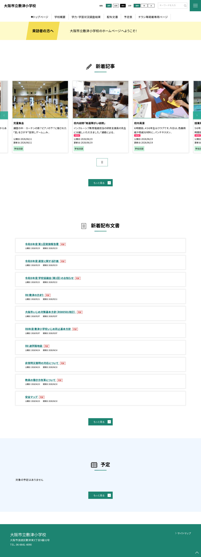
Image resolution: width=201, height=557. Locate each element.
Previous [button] (4, 115)
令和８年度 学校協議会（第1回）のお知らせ (49, 278)
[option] (40, 116)
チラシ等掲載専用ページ (153, 17)
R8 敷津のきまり (34, 295)
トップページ (40, 17)
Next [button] (197, 115)
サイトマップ (184, 533)
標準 (137, 5)
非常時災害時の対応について (42, 363)
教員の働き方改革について (40, 380)
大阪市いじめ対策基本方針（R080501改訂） (50, 312)
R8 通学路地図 (34, 346)
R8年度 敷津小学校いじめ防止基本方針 (48, 329)
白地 (115, 5)
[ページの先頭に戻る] (197, 553)
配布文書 (112, 17)
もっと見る (99, 182)
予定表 (128, 17)
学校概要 (59, 17)
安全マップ (31, 397)
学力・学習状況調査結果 (86, 17)
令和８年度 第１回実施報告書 (42, 244)
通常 (108, 5)
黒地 (122, 5)
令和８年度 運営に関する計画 (42, 261)
